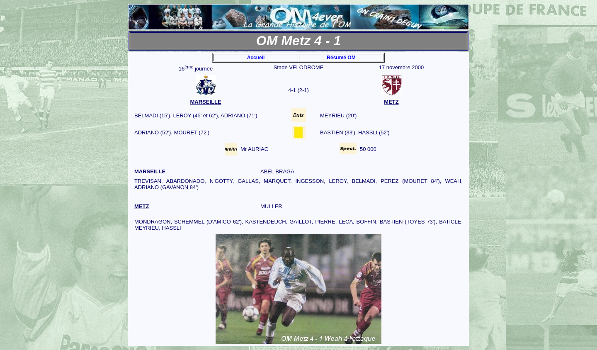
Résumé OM (341, 58)
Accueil (256, 58)
